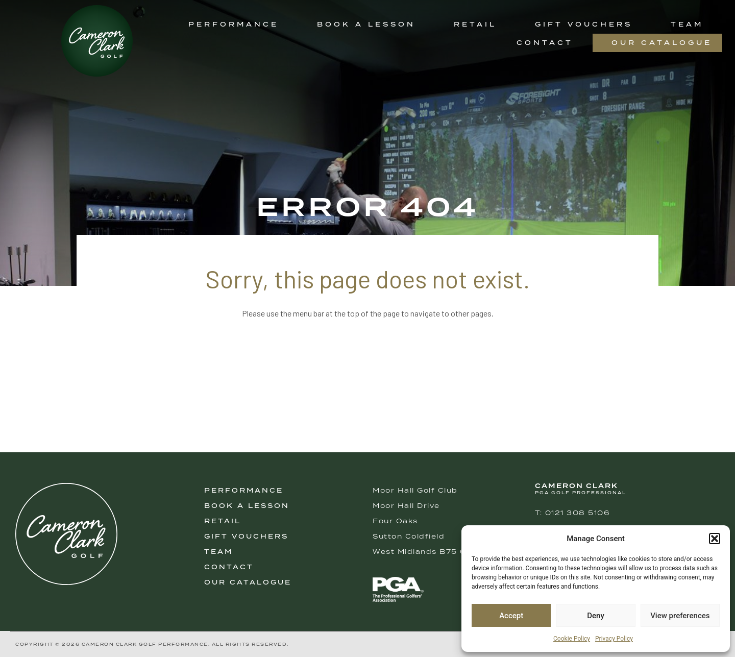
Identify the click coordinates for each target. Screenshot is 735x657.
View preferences (679, 615)
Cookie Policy (571, 638)
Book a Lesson (366, 24)
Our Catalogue (661, 42)
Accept (511, 615)
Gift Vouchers (583, 24)
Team (687, 24)
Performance (233, 24)
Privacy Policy (614, 638)
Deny (595, 615)
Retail (475, 24)
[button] (714, 538)
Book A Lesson (246, 505)
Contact (545, 42)
